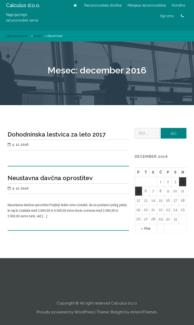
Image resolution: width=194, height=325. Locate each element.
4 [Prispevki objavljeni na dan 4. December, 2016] (182, 181)
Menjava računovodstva (147, 5)
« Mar (146, 228)
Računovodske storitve (103, 5)
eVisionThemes (143, 312)
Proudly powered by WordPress (65, 312)
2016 (37, 36)
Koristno (178, 5)
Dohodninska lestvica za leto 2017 (57, 134)
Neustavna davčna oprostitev (50, 178)
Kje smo (167, 16)
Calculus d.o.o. (23, 5)
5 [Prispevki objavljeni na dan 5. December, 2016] (138, 191)
